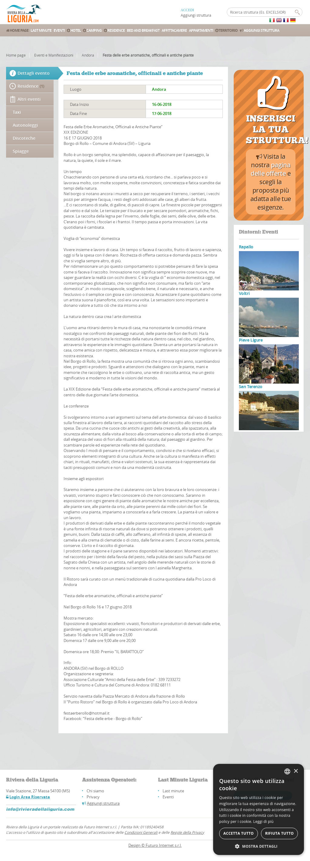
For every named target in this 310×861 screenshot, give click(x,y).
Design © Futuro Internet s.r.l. (155, 845)
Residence (114, 30)
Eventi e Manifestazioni (53, 55)
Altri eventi (29, 99)
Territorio (226, 30)
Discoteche (24, 138)
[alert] (258, 809)
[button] (258, 846)
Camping (92, 30)
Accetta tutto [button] (238, 833)
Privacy (93, 797)
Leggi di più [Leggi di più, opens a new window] (263, 821)
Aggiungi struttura (196, 15)
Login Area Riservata (29, 797)
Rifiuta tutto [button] (279, 833)
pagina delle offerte (270, 169)
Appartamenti (201, 30)
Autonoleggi (25, 125)
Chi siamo (95, 791)
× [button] (295, 771)
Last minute (173, 791)
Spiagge (21, 151)
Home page (16, 55)
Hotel (74, 30)
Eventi (59, 30)
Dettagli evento (34, 73)
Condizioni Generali (140, 832)
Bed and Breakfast (143, 30)
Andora (88, 55)
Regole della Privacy (187, 832)
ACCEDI (187, 10)
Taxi (17, 112)
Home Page (17, 30)
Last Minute (41, 30)
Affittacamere (174, 30)
